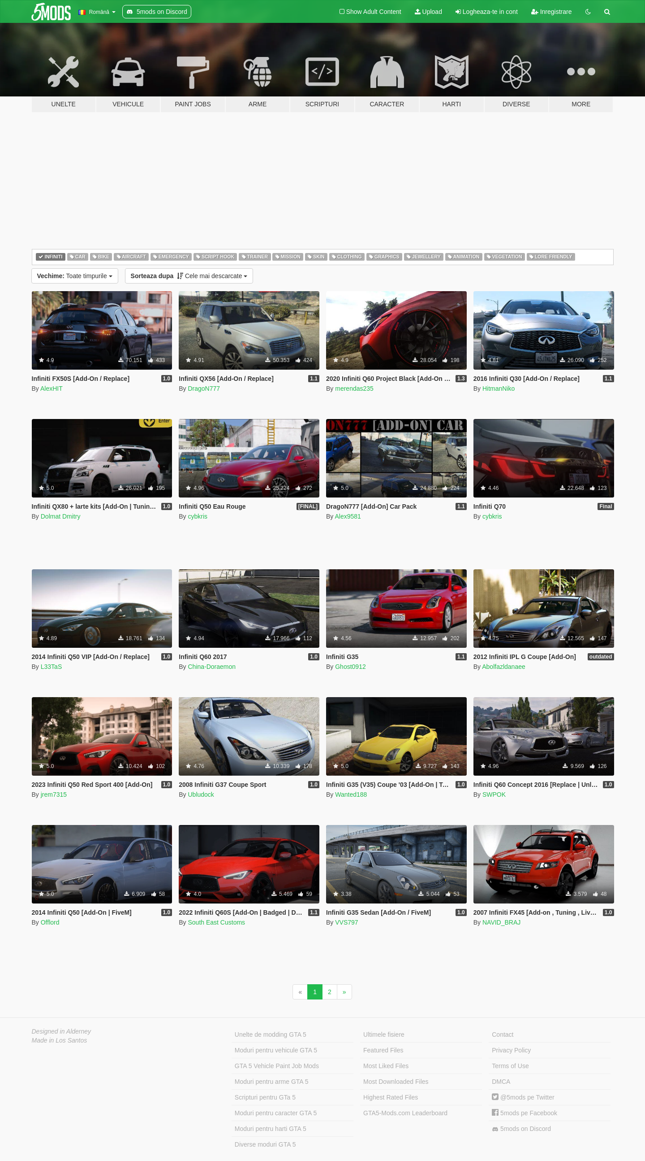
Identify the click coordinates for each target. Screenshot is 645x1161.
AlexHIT (51, 388)
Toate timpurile (74, 275)
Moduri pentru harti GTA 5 (270, 1128)
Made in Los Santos (59, 1040)
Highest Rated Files (390, 1097)
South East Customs (216, 922)
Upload (428, 11)
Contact (502, 1034)
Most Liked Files (385, 1065)
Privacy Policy (511, 1050)
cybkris (197, 516)
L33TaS (51, 666)
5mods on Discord (521, 1129)
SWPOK (494, 794)
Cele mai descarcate (189, 275)
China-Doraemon (212, 666)
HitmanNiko (498, 388)
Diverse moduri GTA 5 (265, 1144)
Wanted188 (351, 794)
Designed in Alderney (61, 1031)
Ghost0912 (350, 666)
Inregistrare (551, 11)
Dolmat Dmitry (61, 516)
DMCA (501, 1081)
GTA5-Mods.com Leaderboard (405, 1113)
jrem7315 (54, 794)
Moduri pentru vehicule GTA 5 (276, 1050)
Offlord (50, 922)
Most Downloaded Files (396, 1081)
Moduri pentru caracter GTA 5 (276, 1113)
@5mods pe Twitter (523, 1097)
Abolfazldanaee (503, 666)
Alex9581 (348, 516)
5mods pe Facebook (524, 1113)
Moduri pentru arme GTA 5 (272, 1081)
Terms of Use (510, 1065)
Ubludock (201, 794)
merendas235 (354, 388)
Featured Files (383, 1050)
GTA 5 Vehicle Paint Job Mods (277, 1065)
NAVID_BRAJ (501, 922)
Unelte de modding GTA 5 (270, 1034)
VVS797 (346, 922)
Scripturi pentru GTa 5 (265, 1097)
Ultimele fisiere (383, 1034)
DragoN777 (204, 388)
